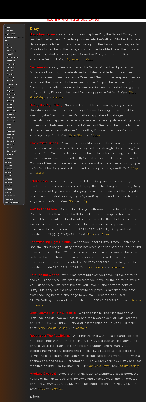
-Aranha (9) (11, 101)
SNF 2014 (8, 159)
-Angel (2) (10, 91)
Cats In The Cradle (43, 209)
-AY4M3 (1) (10, 121)
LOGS (84, 19)
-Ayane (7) (10, 134)
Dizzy (89, 59)
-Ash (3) (9, 104)
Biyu (42, 97)
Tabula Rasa (39, 181)
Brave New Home (42, 34)
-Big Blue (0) (11, 154)
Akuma (136, 300)
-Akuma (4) (11, 67)
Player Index (9, 199)
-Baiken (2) (10, 141)
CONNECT (93, 19)
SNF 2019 (8, 175)
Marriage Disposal (43, 373)
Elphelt (57, 388)
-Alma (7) (10, 81)
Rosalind (81, 328)
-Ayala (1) (10, 127)
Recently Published (12, 202)
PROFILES (74, 19)
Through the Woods (44, 275)
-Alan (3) (10, 71)
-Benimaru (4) (12, 151)
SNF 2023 (8, 189)
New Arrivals (39, 67)
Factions (8, 27)
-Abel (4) (9, 47)
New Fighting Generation (14, 37)
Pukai (33, 97)
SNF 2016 (8, 165)
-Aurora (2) (10, 114)
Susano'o (117, 267)
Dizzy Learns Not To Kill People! (53, 313)
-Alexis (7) (10, 77)
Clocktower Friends (44, 143)
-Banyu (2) (10, 144)
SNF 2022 (8, 186)
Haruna (58, 97)
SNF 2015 (8, 162)
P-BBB (7, 40)
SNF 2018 (8, 172)
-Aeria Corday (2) (12, 57)
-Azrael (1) (10, 138)
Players (7, 44)
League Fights (10, 34)
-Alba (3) (9, 74)
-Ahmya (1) (11, 61)
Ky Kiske (73, 59)
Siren (90, 267)
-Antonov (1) (11, 97)
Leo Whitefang (56, 328)
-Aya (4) (9, 124)
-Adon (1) (10, 54)
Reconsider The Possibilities (50, 335)
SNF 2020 (8, 179)
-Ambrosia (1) (12, 84)
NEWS (50, 19)
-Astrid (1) (10, 107)
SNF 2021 (8, 182)
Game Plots (9, 30)
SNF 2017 (8, 169)
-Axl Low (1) (11, 117)
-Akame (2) (10, 64)
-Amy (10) (10, 87)
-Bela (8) (9, 148)
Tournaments (10, 196)
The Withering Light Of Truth (50, 242)
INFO (57, 19)
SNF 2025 (8, 192)
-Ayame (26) (11, 131)
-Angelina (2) (11, 94)
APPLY (65, 19)
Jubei (105, 234)
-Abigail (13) (11, 50)
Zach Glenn (77, 135)
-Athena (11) (11, 111)
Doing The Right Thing (46, 105)
